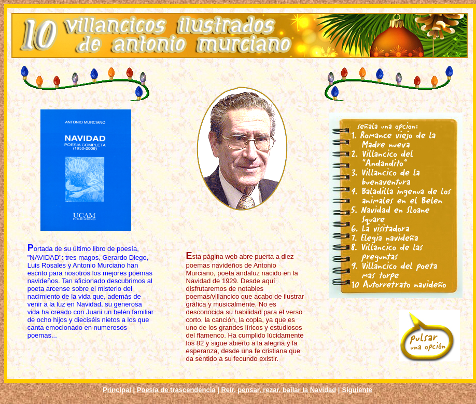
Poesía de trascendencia (176, 390)
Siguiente (357, 390)
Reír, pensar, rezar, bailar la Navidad (278, 390)
